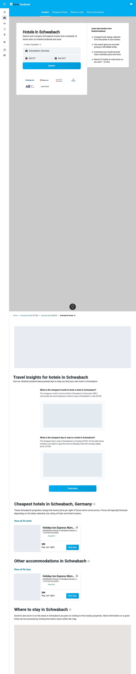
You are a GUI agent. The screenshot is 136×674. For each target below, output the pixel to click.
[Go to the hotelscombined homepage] (20, 4)
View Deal (72, 547)
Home (15, 315)
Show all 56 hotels (23, 521)
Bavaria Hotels (46, 315)
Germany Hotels (26, 315)
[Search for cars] (4, 23)
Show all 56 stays (22, 569)
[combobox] (32, 44)
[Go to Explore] (4, 34)
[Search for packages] (4, 29)
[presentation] (94, 504)
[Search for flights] (4, 12)
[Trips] (4, 42)
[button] (4, 4)
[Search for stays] (4, 18)
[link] (72, 488)
